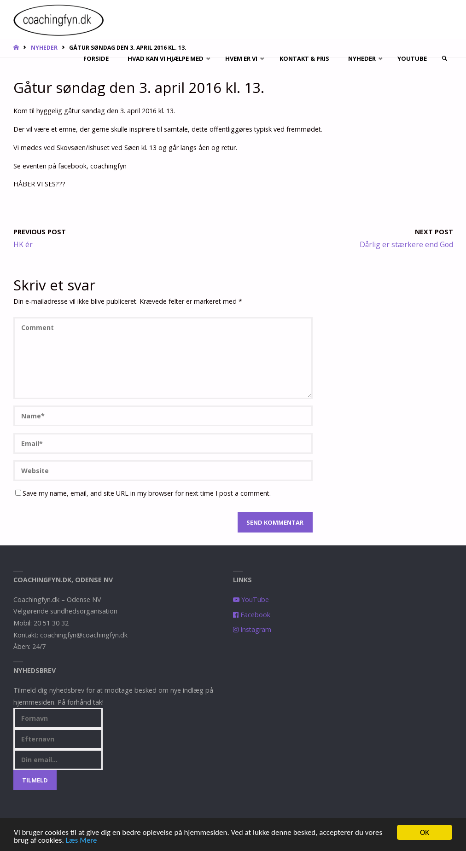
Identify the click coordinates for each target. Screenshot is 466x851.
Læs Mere (81, 841)
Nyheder (44, 48)
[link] (444, 58)
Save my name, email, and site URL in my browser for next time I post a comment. (143, 493)
